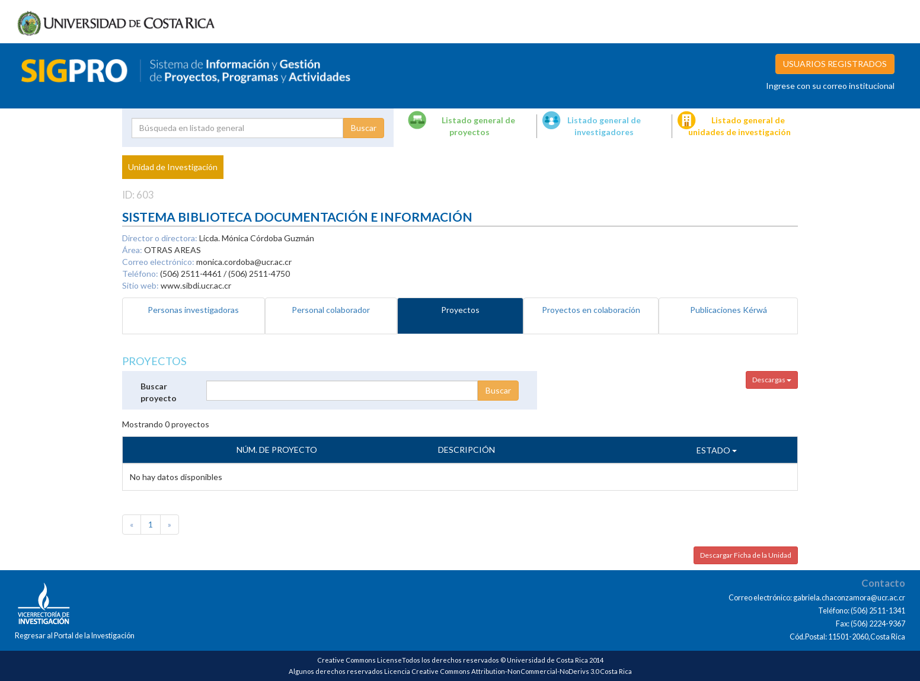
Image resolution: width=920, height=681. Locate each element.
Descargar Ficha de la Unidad (745, 555)
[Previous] (131, 524)
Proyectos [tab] (460, 310)
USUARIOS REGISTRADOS (835, 64)
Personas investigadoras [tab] (193, 310)
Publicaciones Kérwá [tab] (728, 310)
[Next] (169, 524)
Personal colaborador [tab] (331, 310)
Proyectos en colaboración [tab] (591, 310)
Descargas (771, 379)
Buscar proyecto (158, 392)
